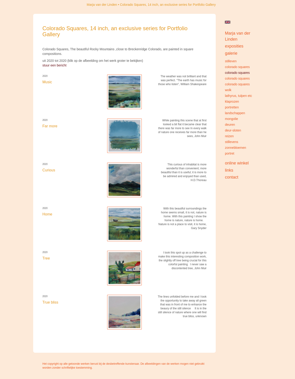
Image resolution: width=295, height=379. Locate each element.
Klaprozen (232, 101)
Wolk (228, 90)
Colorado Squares (237, 67)
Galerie (231, 53)
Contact (231, 177)
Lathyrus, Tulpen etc (238, 96)
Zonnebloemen (235, 147)
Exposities (234, 46)
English (227, 22)
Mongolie (231, 119)
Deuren (230, 124)
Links (229, 170)
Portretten (232, 107)
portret (229, 153)
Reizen (229, 136)
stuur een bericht (54, 65)
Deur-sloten (233, 130)
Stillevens (231, 142)
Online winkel (237, 163)
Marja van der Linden (102, 4)
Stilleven (231, 61)
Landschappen (235, 113)
